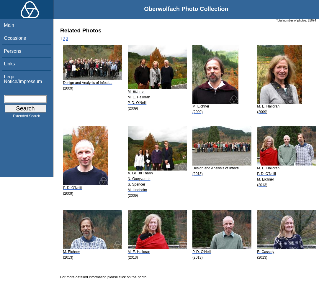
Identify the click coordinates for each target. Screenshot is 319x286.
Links (9, 63)
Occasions (15, 38)
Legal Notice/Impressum (23, 79)
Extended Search (26, 117)
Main (9, 25)
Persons (12, 51)
